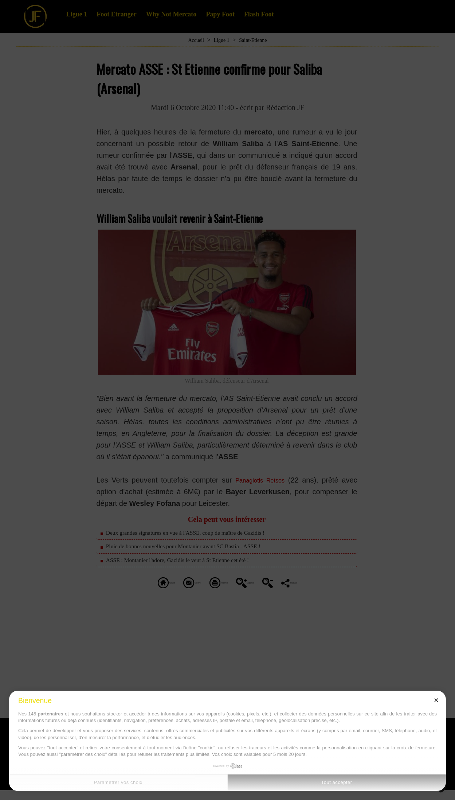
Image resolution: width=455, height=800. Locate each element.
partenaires (50, 714)
